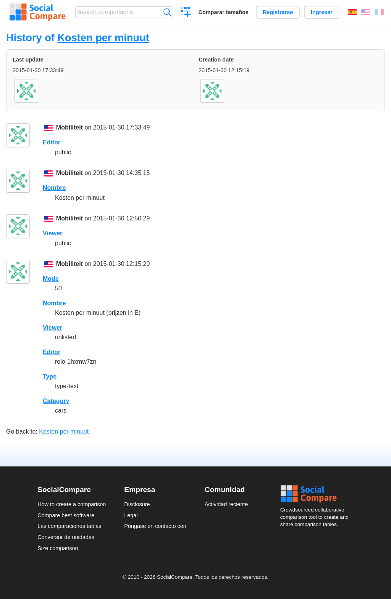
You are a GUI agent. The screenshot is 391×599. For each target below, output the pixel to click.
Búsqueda (167, 12)
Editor (51, 142)
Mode (51, 278)
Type (50, 376)
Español (352, 12)
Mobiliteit (69, 127)
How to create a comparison (71, 504)
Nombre (54, 188)
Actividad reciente (226, 504)
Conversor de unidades (65, 537)
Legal (130, 515)
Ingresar (322, 12)
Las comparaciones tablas (69, 526)
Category (56, 401)
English (365, 12)
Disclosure (137, 504)
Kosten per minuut (103, 38)
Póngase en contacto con (155, 526)
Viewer (52, 233)
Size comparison (57, 548)
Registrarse (278, 12)
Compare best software (65, 515)
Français (379, 12)
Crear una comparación (186, 13)
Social (317, 494)
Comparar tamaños (224, 12)
